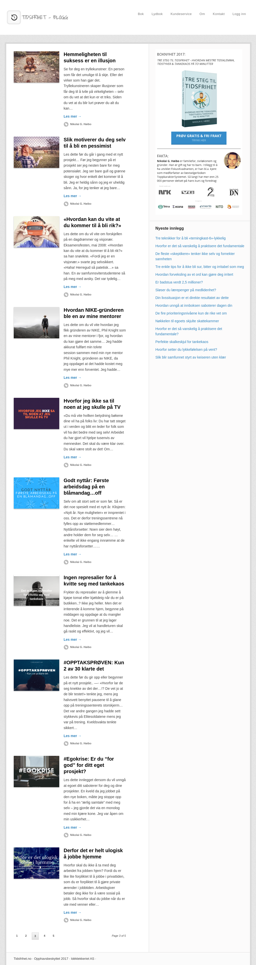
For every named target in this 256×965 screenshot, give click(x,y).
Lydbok (157, 14)
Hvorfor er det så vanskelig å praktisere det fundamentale (200, 246)
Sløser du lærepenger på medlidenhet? (186, 290)
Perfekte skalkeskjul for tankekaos (182, 342)
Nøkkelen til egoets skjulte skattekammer (187, 321)
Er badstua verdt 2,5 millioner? (179, 282)
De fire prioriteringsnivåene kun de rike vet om (191, 313)
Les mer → (73, 116)
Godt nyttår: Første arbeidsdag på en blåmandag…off (86, 487)
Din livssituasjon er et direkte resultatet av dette (192, 298)
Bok (141, 14)
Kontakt (219, 14)
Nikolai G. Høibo (81, 124)
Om (202, 14)
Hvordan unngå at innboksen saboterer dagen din (194, 305)
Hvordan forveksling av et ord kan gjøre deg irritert (194, 274)
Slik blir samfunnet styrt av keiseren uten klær (191, 357)
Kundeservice (181, 14)
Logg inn (239, 14)
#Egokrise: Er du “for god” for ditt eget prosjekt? (89, 765)
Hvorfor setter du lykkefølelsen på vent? (186, 350)
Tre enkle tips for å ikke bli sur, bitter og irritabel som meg (200, 267)
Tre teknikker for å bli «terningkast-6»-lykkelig (191, 238)
